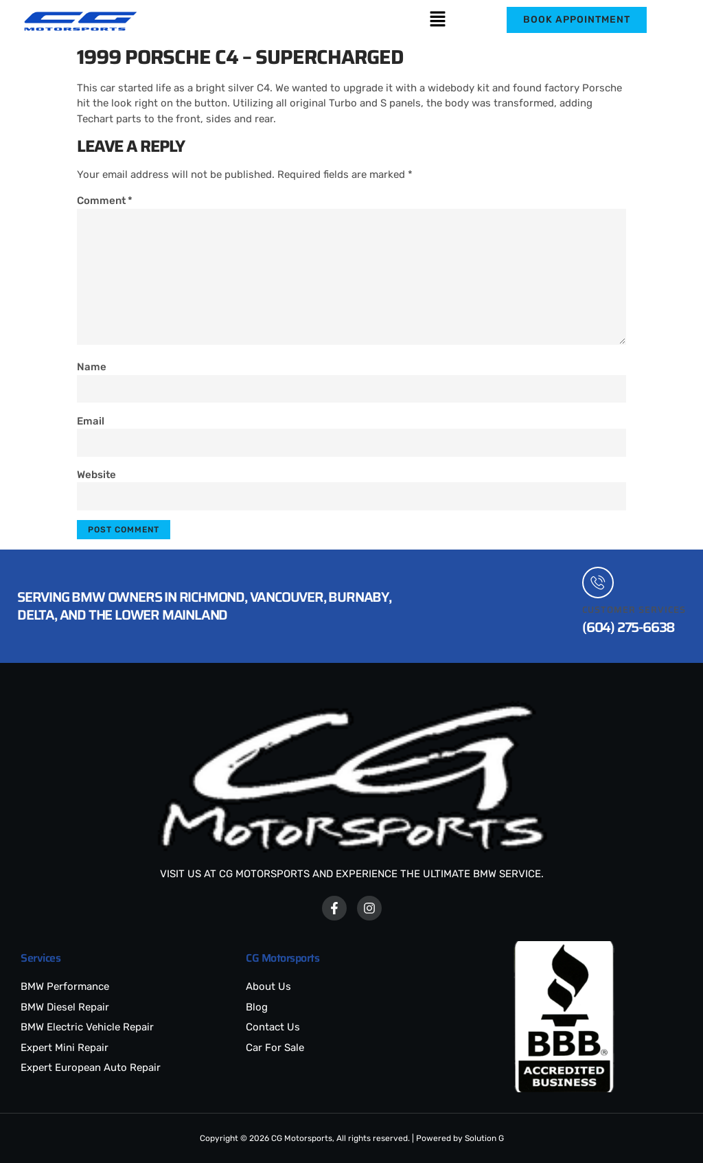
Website (96, 474)
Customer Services (634, 609)
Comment (104, 200)
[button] (437, 20)
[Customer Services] (598, 582)
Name (91, 367)
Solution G (484, 1138)
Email (90, 421)
